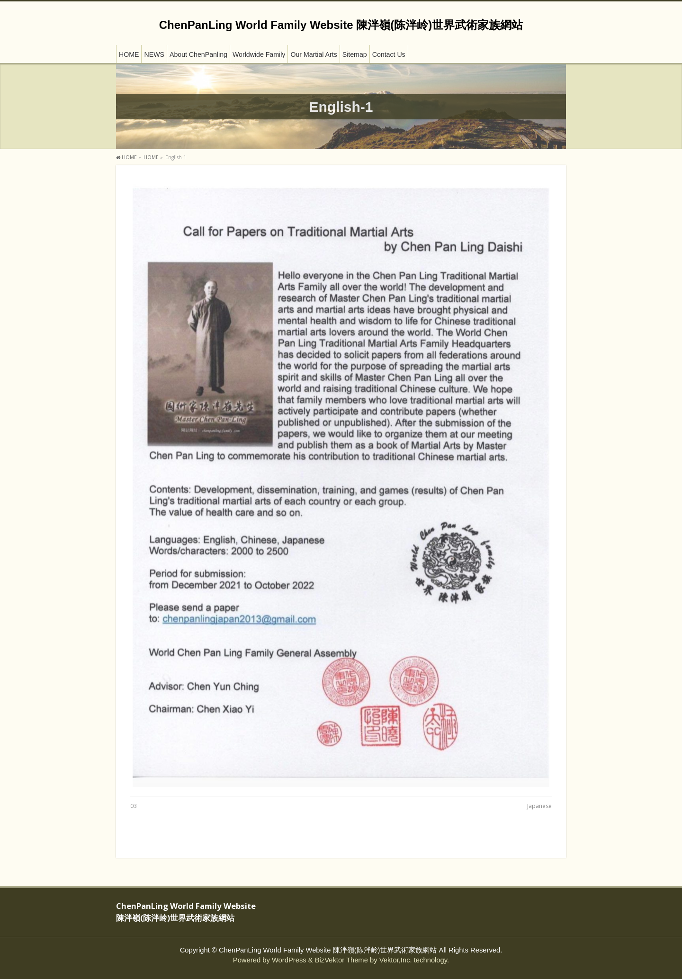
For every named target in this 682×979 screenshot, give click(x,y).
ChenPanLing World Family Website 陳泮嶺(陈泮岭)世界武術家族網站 (341, 24)
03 (133, 806)
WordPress (289, 960)
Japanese (539, 806)
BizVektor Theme (341, 960)
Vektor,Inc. (395, 960)
